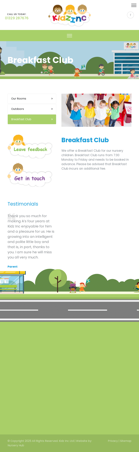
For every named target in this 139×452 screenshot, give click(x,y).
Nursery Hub (16, 445)
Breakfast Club (21, 119)
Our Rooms (18, 99)
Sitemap (125, 441)
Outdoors (17, 109)
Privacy (113, 441)
